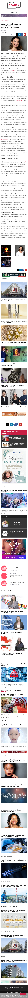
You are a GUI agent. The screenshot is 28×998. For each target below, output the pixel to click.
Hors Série (4, 720)
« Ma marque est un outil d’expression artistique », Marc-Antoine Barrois (14, 364)
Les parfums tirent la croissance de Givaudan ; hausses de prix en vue (14, 960)
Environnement (6, 881)
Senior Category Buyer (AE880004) (17, 582)
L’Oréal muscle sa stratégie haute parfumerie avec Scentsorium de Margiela (13, 910)
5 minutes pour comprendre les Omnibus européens (11, 633)
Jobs (2, 562)
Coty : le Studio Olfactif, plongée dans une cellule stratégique (13, 343)
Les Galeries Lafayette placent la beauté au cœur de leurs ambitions (13, 300)
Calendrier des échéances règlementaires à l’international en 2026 (12, 612)
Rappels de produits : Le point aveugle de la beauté (13, 664)
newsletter (9, 988)
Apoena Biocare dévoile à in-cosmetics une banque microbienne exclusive (13, 835)
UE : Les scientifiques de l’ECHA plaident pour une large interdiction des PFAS (13, 785)
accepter (23, 993)
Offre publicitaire (19, 987)
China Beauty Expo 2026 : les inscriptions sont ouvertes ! (14, 490)
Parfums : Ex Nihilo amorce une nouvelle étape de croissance (13, 407)
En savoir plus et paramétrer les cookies (18, 996)
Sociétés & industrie (5, 20)
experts (5, 517)
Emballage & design (7, 856)
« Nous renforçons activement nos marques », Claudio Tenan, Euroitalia (12, 386)
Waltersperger (13, 70)
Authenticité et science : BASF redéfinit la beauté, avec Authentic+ (12, 695)
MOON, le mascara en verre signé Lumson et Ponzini (13, 860)
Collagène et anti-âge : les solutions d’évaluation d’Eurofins (11, 810)
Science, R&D (5, 806)
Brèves (3, 956)
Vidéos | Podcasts (6, 590)
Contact (11, 987)
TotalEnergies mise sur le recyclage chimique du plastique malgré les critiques (13, 885)
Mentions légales (17, 988)
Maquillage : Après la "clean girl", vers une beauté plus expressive (13, 760)
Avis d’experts (5, 660)
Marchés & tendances (8, 756)
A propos (5, 987)
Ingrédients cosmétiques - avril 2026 (11, 724)
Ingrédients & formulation (9, 831)
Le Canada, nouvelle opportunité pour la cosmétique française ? (11, 654)
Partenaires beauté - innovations (10, 432)
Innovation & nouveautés (9, 906)
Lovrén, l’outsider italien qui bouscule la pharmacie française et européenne (14, 321)
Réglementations (6, 781)
